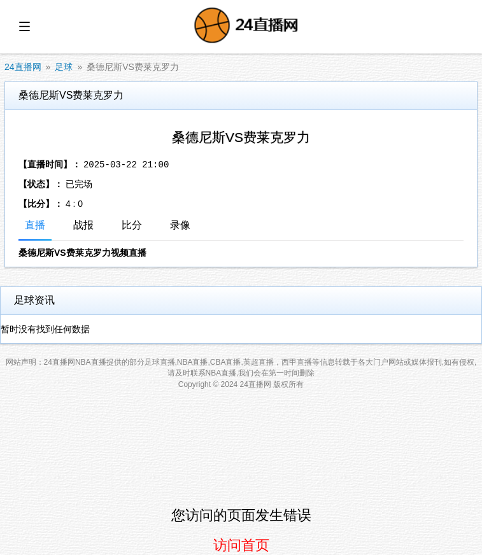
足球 (64, 67)
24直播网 (22, 67)
